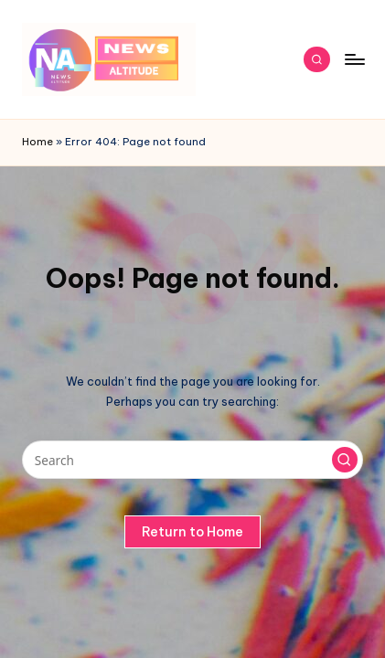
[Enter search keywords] (192, 459)
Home (37, 141)
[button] (345, 459)
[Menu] (354, 59)
